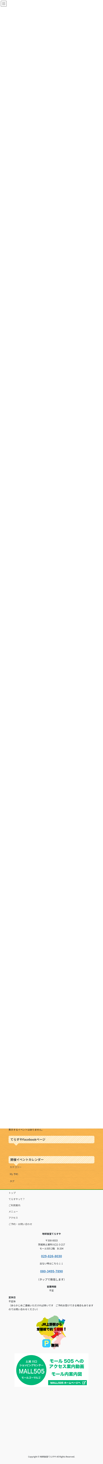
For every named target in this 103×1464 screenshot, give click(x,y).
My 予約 (14, 1174)
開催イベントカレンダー (27, 1159)
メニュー (13, 1211)
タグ (12, 1181)
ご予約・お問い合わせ (20, 1224)
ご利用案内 (14, 1205)
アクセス (13, 1217)
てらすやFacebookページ (27, 1139)
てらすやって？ (17, 1199)
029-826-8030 (51, 1256)
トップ (12, 1192)
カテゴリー (16, 1167)
